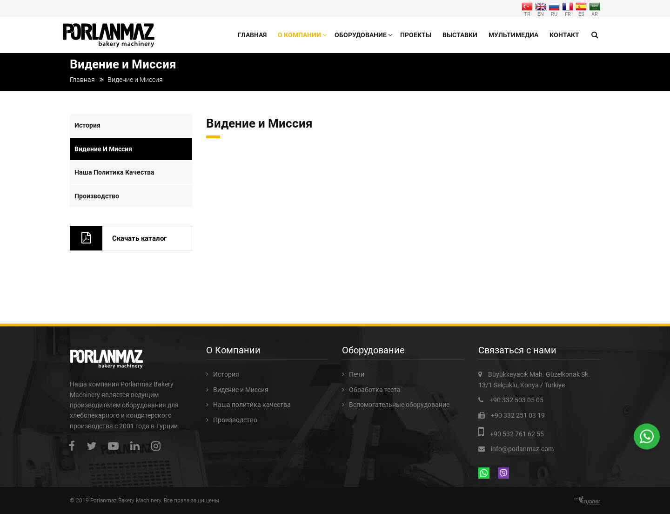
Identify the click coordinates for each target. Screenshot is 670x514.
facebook (74, 445)
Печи (356, 374)
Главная (252, 35)
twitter (94, 445)
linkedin (137, 445)
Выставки (459, 35)
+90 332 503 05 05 (516, 400)
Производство (96, 196)
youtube (115, 445)
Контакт (564, 35)
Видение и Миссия (103, 149)
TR (527, 8)
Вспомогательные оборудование (399, 404)
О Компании (299, 35)
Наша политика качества (114, 172)
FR (567, 8)
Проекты (415, 35)
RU (554, 8)
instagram (158, 445)
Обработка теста (375, 389)
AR (594, 8)
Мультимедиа (513, 35)
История (87, 125)
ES (581, 8)
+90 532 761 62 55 (517, 434)
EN (540, 8)
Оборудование (361, 35)
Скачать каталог (139, 238)
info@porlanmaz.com (522, 449)
